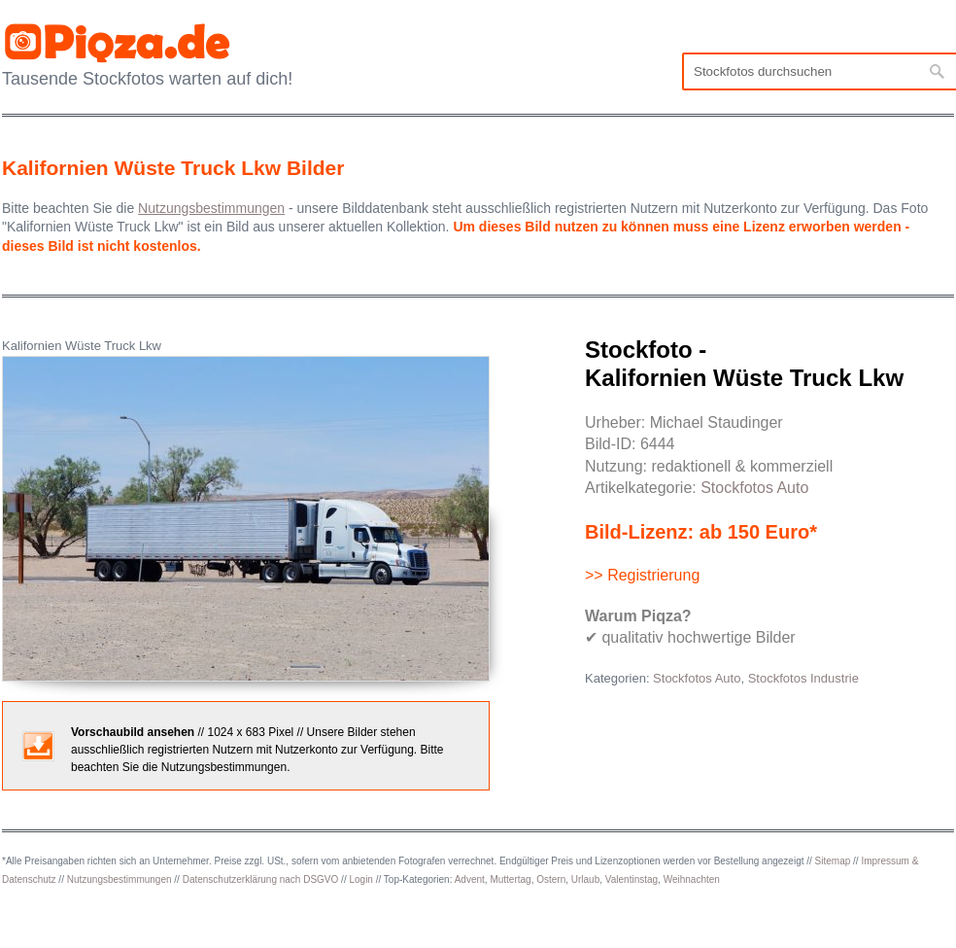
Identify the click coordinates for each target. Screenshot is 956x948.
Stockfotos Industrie (803, 678)
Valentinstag (631, 879)
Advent (470, 879)
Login (360, 879)
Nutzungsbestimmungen (119, 879)
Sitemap (833, 861)
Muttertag (510, 879)
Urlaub (585, 879)
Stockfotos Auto (754, 487)
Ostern (550, 879)
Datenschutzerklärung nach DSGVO (261, 879)
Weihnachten (692, 879)
